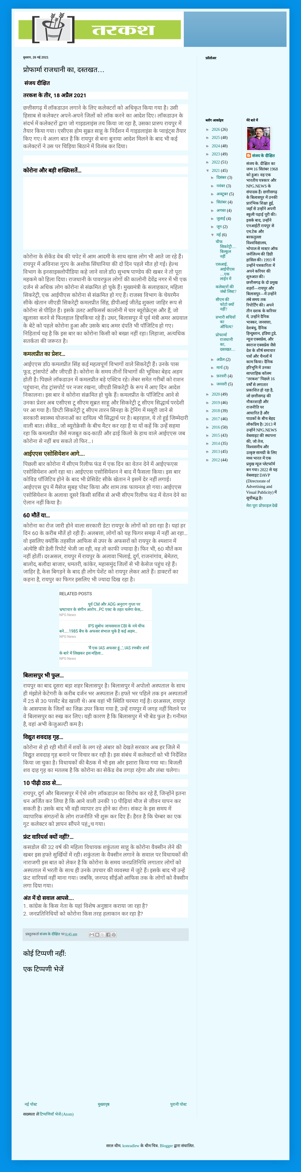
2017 (216, 419)
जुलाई (221, 218)
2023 (216, 154)
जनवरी (222, 384)
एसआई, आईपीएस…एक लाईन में (225, 271)
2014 (216, 443)
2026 (216, 129)
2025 (216, 137)
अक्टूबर (222, 194)
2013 (216, 451)
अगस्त (221, 210)
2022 (216, 162)
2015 (216, 435)
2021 (216, 170)
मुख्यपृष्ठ (103, 1104)
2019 (216, 403)
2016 (216, 427)
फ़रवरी (222, 376)
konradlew (131, 1146)
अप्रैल (221, 359)
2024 (216, 146)
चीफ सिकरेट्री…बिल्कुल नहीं (226, 249)
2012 (216, 460)
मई (219, 235)
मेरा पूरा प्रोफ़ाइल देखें (262, 506)
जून (219, 227)
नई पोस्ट (31, 1104)
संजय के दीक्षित (263, 156)
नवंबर (221, 186)
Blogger (166, 1146)
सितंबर (222, 202)
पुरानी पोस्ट (178, 1104)
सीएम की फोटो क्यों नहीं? (225, 304)
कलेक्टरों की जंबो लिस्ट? (226, 289)
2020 (216, 394)
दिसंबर (221, 177)
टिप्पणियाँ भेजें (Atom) (57, 1114)
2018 (216, 411)
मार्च (220, 367)
